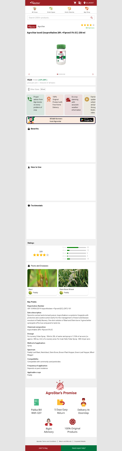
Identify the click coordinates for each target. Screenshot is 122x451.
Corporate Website (79, 441)
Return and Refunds (65, 441)
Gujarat (88, 3)
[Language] (79, 2)
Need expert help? (79, 448)
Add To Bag (43, 448)
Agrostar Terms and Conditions (46, 441)
